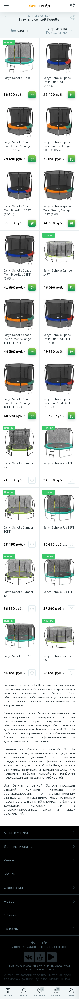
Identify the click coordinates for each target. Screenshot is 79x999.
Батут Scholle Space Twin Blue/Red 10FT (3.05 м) (17, 210)
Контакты (39, 929)
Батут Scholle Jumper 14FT (58, 272)
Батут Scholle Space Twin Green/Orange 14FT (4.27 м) (17, 339)
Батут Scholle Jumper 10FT (18, 529)
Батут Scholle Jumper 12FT (18, 594)
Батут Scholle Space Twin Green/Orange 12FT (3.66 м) (57, 210)
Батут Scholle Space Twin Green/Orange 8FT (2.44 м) (17, 146)
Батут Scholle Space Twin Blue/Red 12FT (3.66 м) (17, 274)
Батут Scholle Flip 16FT (19, 656)
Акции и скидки (39, 833)
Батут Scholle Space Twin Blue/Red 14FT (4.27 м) (57, 339)
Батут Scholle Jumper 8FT (18, 465)
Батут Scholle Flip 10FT (59, 463)
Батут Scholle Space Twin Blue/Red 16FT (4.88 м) (57, 403)
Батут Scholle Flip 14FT (59, 592)
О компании (39, 888)
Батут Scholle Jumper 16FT (58, 658)
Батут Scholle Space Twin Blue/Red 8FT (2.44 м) (57, 82)
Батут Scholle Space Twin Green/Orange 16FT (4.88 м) (17, 403)
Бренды (39, 874)
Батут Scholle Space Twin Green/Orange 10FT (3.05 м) (57, 146)
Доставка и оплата (39, 847)
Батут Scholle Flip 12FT (58, 527)
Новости (39, 901)
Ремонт (39, 860)
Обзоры (39, 915)
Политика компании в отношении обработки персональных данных (39, 967)
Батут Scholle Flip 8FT (18, 78)
